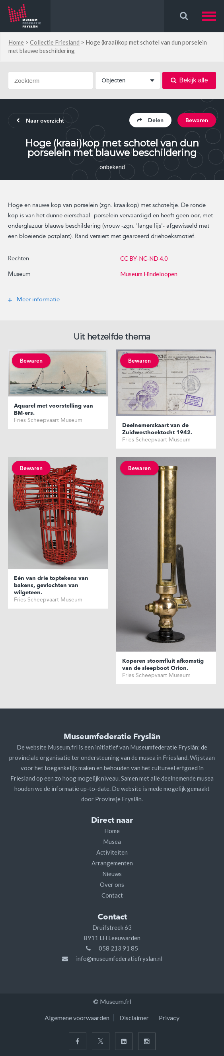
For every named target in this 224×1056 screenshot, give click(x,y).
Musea (112, 841)
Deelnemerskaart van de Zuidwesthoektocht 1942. (157, 429)
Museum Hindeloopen (148, 273)
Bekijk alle (189, 80)
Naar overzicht (40, 121)
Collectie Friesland (55, 42)
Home (16, 42)
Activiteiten (112, 852)
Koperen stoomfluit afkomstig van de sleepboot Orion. (163, 664)
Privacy (169, 1017)
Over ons (112, 884)
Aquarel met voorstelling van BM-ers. (53, 409)
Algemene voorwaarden (77, 1017)
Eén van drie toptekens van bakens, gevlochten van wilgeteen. (51, 585)
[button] (213, 16)
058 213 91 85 (118, 948)
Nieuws (112, 873)
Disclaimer (134, 1017)
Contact (112, 895)
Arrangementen (112, 863)
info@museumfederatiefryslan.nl (119, 958)
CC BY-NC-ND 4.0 (144, 258)
